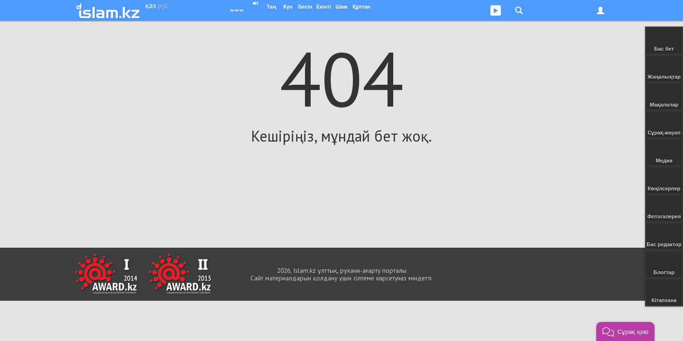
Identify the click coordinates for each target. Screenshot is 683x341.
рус (163, 5)
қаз (150, 5)
